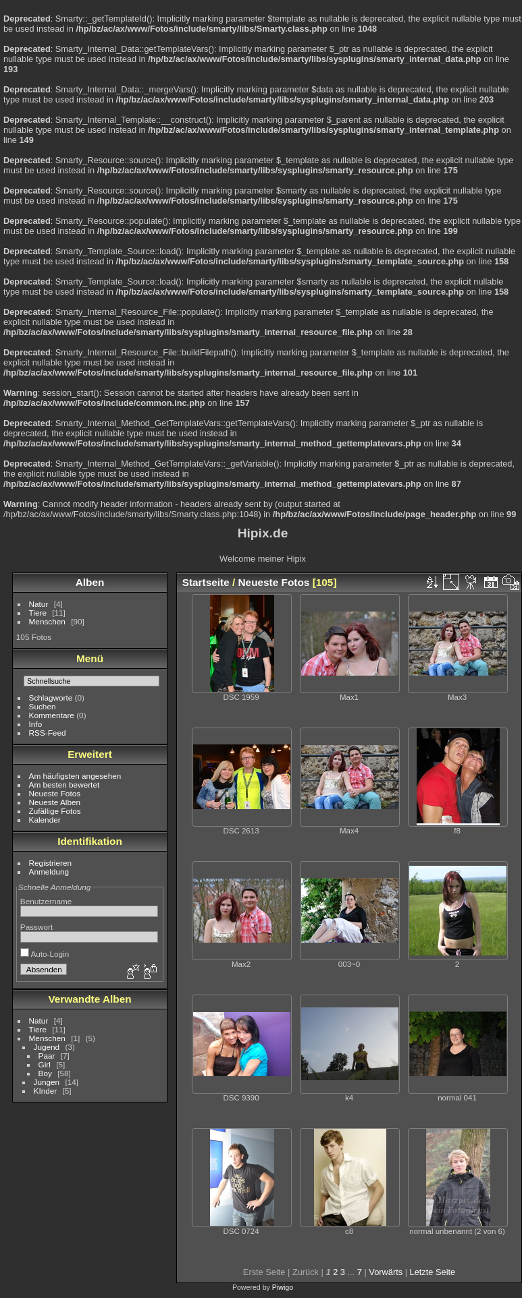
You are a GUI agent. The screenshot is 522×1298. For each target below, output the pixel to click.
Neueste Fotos (55, 793)
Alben (90, 582)
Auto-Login (45, 953)
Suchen (42, 706)
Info (36, 723)
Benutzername (46, 901)
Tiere (38, 612)
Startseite (206, 582)
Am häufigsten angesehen (75, 775)
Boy (45, 1073)
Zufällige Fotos (55, 810)
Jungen (47, 1082)
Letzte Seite (433, 1272)
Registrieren (50, 862)
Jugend (47, 1046)
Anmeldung (49, 871)
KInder (45, 1090)
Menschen (47, 621)
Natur (39, 603)
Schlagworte (51, 697)
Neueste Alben (55, 802)
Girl (44, 1064)
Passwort (36, 926)
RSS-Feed (47, 732)
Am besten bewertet (64, 784)
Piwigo (282, 1287)
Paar (46, 1055)
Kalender (45, 819)
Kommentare (51, 715)
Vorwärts (385, 1272)
